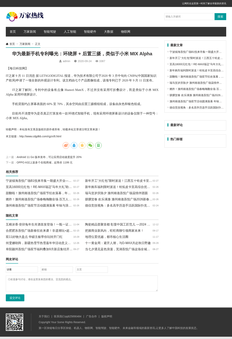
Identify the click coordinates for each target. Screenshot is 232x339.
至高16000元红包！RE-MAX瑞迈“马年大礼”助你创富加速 (45, 187)
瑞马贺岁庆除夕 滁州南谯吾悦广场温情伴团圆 (116, 193)
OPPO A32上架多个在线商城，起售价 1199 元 (44, 162)
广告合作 (91, 318)
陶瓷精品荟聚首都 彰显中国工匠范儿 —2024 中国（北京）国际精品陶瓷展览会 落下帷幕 (146, 224)
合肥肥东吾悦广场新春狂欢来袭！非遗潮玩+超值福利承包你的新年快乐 (54, 230)
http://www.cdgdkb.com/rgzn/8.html (40, 136)
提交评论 (15, 300)
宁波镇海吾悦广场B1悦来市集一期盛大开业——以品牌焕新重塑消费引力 (56, 180)
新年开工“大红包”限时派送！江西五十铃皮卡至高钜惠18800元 (127, 180)
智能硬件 (90, 31)
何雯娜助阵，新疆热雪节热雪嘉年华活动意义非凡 (40, 243)
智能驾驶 (50, 31)
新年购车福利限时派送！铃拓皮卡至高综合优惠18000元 (123, 187)
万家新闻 (30, 31)
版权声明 (106, 318)
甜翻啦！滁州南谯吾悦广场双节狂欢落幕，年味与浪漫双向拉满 (49, 193)
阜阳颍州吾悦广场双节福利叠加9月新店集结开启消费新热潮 (47, 249)
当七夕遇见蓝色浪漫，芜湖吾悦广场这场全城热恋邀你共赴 (125, 249)
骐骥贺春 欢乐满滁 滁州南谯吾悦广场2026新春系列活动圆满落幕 (129, 199)
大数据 (108, 31)
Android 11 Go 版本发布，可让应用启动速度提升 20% (49, 157)
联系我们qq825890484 (67, 318)
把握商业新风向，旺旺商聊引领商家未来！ (114, 230)
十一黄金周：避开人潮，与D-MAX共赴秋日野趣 (118, 243)
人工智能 (70, 31)
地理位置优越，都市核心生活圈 (106, 236)
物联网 (125, 31)
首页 (13, 31)
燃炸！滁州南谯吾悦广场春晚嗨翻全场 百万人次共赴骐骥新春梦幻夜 (52, 199)
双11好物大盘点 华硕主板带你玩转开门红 (34, 236)
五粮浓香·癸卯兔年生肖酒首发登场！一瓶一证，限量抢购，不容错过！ (54, 224)
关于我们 (44, 318)
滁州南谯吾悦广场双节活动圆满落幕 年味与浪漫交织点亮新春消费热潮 (54, 205)
